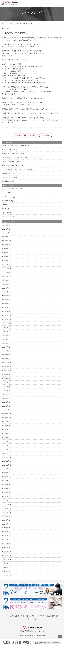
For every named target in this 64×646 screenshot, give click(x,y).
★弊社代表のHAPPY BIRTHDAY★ (12, 165)
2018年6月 (5, 528)
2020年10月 (5, 418)
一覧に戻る (31, 135)
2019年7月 (5, 477)
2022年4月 (5, 347)
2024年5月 (5, 260)
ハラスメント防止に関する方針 (48, 616)
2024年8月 (5, 248)
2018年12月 (5, 504)
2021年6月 (5, 386)
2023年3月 (5, 304)
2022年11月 (5, 319)
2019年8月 (5, 473)
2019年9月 (5, 469)
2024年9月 (5, 245)
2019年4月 (5, 488)
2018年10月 (5, 512)
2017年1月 (5, 571)
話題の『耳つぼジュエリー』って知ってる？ (15, 146)
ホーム (6, 616)
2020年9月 (5, 421)
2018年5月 (5, 532)
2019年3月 (5, 492)
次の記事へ (45, 135)
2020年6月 (5, 433)
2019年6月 (5, 480)
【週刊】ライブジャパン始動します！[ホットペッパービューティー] (22, 157)
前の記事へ (18, 135)
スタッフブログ (15, 23)
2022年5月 (5, 343)
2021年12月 (5, 362)
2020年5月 (5, 437)
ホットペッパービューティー (11, 189)
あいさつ (4, 208)
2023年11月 (5, 272)
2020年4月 (5, 441)
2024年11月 (5, 237)
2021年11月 (5, 366)
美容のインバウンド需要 (9, 150)
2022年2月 (5, 355)
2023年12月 (5, 268)
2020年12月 (5, 410)
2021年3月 (5, 398)
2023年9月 (5, 280)
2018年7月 (5, 524)
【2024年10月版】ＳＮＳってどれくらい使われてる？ (18, 169)
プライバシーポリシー (28, 616)
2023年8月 (5, 284)
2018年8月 (5, 520)
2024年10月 (5, 241)
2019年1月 (5, 500)
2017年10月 (5, 559)
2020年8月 (5, 425)
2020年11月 (5, 414)
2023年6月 (5, 292)
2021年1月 (5, 406)
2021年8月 (5, 378)
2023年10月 (5, 276)
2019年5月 (5, 484)
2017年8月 (5, 567)
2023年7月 (5, 288)
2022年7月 (5, 335)
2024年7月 (5, 252)
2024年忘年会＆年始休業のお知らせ (13, 153)
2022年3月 (5, 351)
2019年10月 (5, 465)
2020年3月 (5, 445)
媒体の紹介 (5, 212)
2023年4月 (5, 300)
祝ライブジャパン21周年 (9, 177)
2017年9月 (5, 563)
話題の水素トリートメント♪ (10, 161)
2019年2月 (5, 496)
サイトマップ (32, 619)
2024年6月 (5, 256)
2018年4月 (5, 536)
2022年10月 (5, 323)
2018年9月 (5, 516)
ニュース (4, 193)
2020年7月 (5, 429)
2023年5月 (5, 296)
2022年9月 (5, 327)
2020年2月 (5, 449)
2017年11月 (5, 555)
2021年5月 (5, 390)
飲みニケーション (7, 197)
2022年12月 (5, 315)
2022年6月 (5, 339)
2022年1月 (5, 359)
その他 (4, 204)
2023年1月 (5, 311)
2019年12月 (5, 457)
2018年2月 (5, 543)
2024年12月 (5, 233)
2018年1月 (5, 547)
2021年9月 (5, 374)
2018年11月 (5, 508)
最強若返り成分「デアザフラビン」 (13, 173)
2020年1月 (5, 453)
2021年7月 (5, 382)
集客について (6, 201)
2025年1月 (5, 229)
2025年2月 (5, 225)
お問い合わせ (14, 616)
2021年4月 (5, 394)
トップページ (5, 23)
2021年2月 (5, 402)
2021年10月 (5, 370)
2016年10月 (5, 575)
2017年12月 (5, 551)
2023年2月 (5, 307)
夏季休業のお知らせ (8, 181)
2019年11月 (5, 461)
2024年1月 (5, 264)
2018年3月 (5, 539)
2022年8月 (5, 331)
